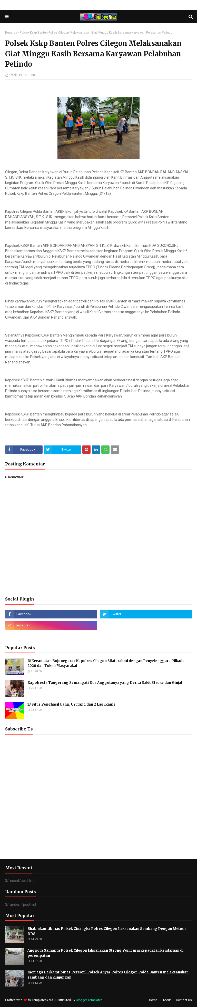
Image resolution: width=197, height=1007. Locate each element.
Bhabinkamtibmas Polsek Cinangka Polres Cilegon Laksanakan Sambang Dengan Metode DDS (106, 931)
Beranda (11, 32)
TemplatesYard (42, 1000)
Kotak (13, 75)
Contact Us (184, 1000)
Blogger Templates (89, 1000)
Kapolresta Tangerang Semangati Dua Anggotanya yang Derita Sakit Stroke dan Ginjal (104, 682)
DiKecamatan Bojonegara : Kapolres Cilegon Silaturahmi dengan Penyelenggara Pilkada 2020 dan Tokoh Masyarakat (105, 663)
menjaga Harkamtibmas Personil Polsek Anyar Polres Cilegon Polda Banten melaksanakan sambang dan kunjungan (108, 975)
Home (153, 1000)
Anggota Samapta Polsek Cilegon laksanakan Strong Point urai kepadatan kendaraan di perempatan (105, 953)
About (167, 1000)
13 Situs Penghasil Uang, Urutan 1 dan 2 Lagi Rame (71, 704)
